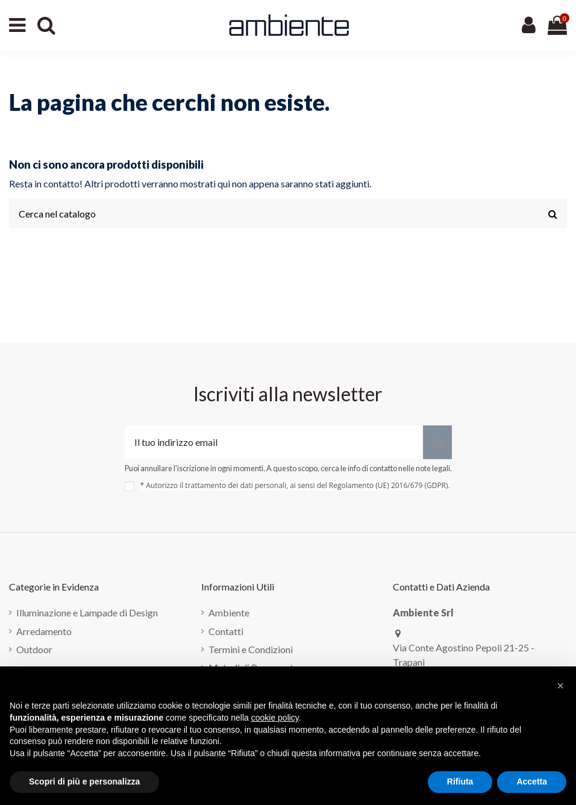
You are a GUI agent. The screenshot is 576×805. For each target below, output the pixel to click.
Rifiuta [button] (460, 781)
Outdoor (34, 649)
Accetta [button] (531, 781)
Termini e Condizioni (250, 649)
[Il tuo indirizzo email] (274, 442)
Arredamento (44, 631)
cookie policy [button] (275, 717)
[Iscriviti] (437, 442)
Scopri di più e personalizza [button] (84, 781)
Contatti (225, 631)
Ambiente (228, 612)
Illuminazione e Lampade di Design (87, 612)
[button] (560, 685)
